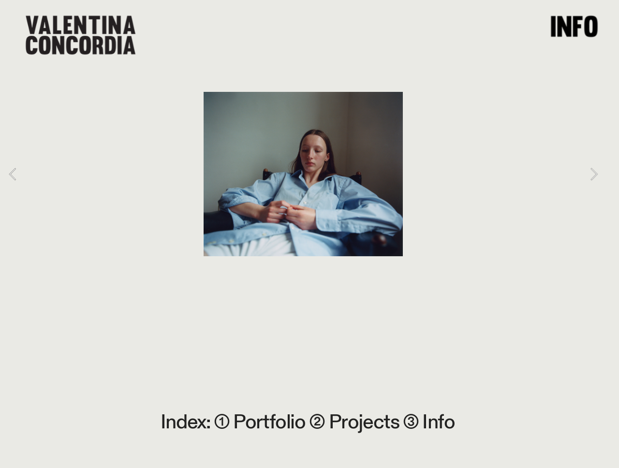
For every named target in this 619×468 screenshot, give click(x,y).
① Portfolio (260, 422)
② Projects (356, 422)
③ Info (429, 422)
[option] (303, 174)
